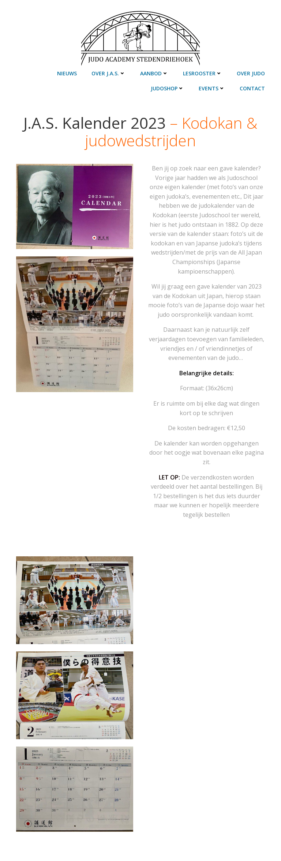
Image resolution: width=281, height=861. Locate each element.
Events (212, 88)
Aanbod (154, 73)
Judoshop (167, 88)
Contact (252, 88)
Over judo (251, 73)
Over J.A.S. (108, 73)
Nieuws (67, 73)
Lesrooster (202, 73)
